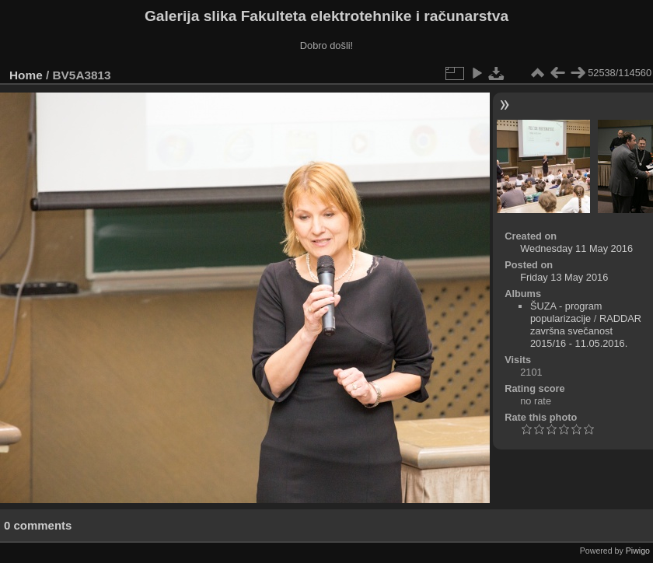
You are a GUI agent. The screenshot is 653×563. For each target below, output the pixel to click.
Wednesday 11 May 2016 (576, 248)
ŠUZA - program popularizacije (566, 312)
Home (26, 75)
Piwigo (638, 550)
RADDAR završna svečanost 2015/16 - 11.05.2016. (585, 331)
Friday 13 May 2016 (564, 277)
